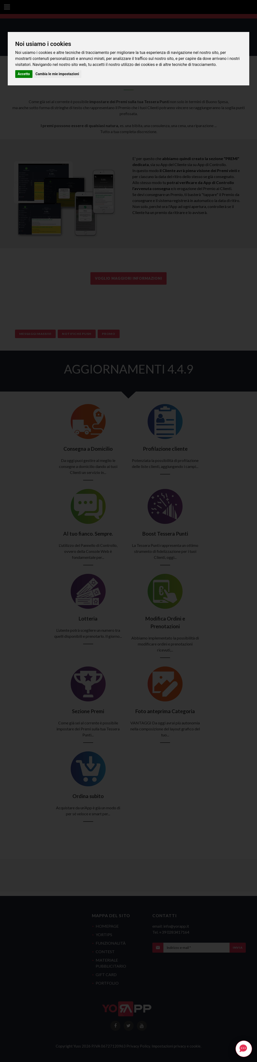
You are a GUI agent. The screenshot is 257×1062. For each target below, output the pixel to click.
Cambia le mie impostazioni (57, 74)
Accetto (24, 74)
